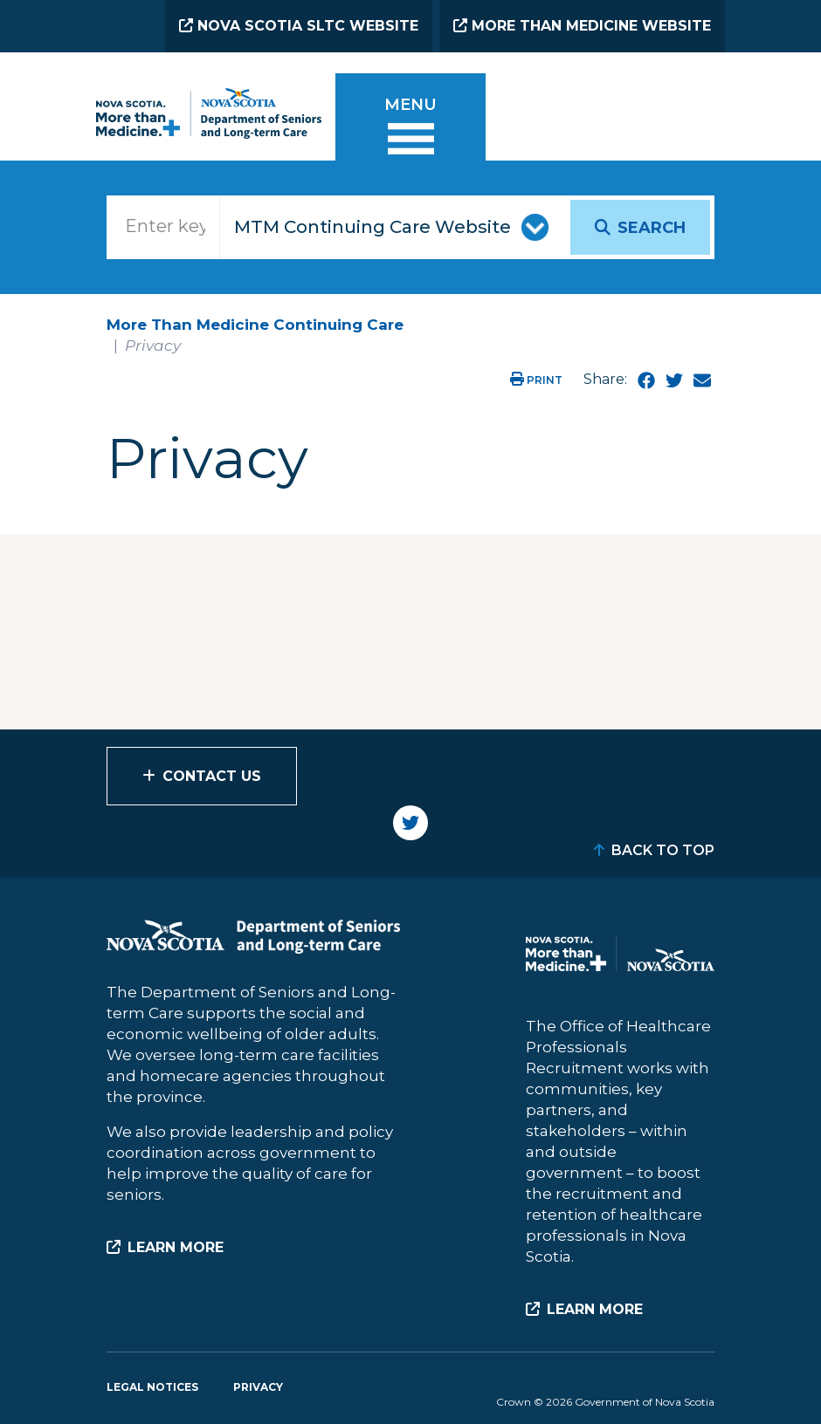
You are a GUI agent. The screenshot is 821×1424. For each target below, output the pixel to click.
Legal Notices (152, 1386)
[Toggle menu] (410, 127)
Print (536, 380)
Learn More (176, 1247)
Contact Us (211, 776)
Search (651, 227)
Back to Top (662, 850)
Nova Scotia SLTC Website (298, 25)
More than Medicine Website (582, 25)
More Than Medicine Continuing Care (255, 324)
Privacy (258, 1386)
